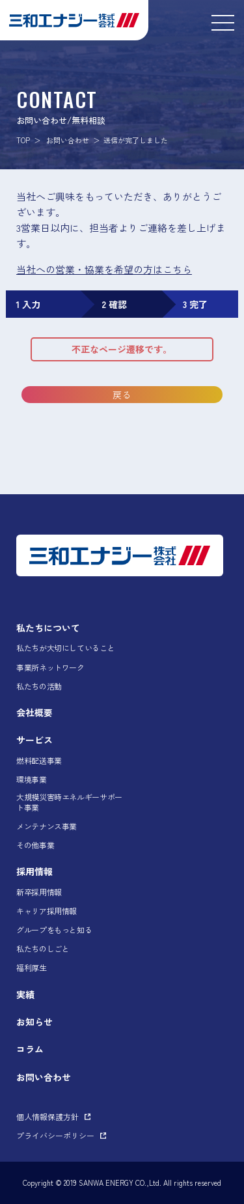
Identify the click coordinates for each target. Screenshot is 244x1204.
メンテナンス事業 (46, 826)
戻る (122, 394)
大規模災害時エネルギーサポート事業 (69, 802)
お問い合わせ (67, 140)
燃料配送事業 (39, 760)
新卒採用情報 (39, 892)
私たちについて (48, 627)
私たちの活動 (39, 686)
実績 (25, 994)
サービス (34, 739)
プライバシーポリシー (55, 1135)
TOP (23, 140)
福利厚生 (31, 967)
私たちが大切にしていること (65, 648)
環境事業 (31, 779)
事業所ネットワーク (50, 667)
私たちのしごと (42, 949)
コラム (30, 1049)
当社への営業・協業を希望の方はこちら (104, 269)
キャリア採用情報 (46, 911)
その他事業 (35, 845)
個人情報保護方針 (47, 1116)
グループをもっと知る (54, 930)
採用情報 (34, 871)
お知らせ (34, 1021)
